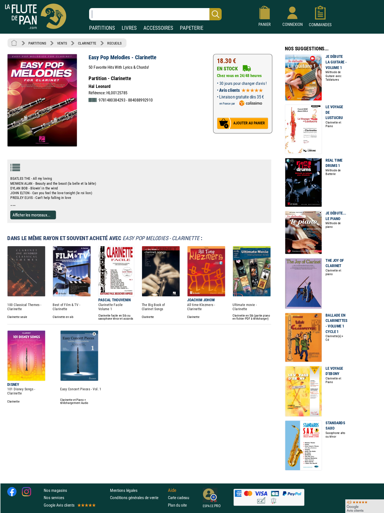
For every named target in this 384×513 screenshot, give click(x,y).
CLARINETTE (87, 43)
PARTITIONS (102, 28)
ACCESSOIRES (158, 28)
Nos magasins (55, 490)
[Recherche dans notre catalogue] (155, 14)
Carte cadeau (178, 497)
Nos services (54, 497)
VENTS (62, 43)
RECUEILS (114, 43)
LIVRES (129, 28)
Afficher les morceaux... (31, 215)
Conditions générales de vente (137, 497)
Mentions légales (123, 490)
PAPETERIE (191, 28)
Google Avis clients (69, 505)
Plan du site (177, 505)
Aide (172, 490)
